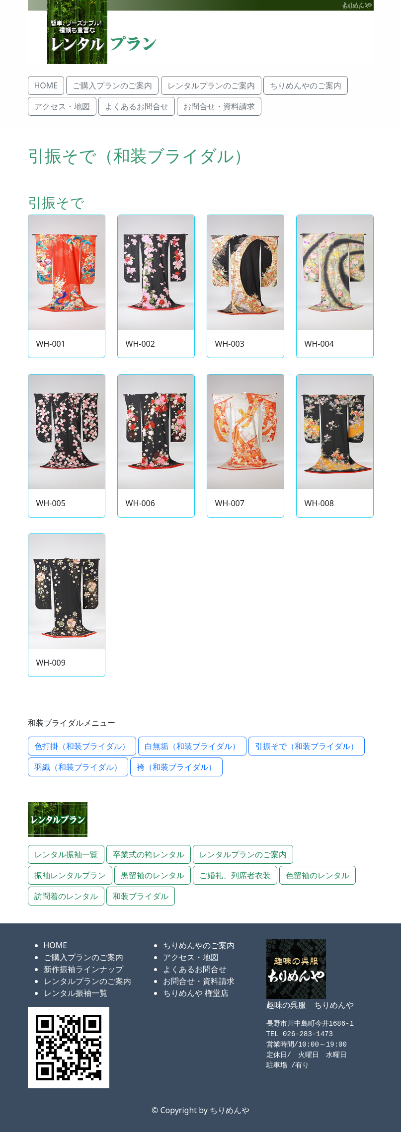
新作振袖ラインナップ (83, 969)
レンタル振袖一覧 (75, 992)
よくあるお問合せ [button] (136, 106)
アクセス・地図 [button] (62, 106)
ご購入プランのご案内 (83, 957)
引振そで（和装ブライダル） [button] (306, 746)
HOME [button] (46, 85)
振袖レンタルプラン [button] (70, 875)
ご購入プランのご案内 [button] (112, 85)
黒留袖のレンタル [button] (152, 875)
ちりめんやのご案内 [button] (305, 85)
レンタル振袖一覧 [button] (66, 854)
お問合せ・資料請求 (199, 981)
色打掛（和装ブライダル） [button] (82, 746)
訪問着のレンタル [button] (66, 896)
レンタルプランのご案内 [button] (211, 85)
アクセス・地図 (191, 957)
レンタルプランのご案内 (87, 981)
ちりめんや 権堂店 (196, 992)
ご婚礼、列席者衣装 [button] (235, 875)
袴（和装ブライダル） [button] (176, 766)
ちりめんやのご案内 (199, 945)
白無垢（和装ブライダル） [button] (192, 746)
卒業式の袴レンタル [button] (148, 854)
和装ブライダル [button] (140, 896)
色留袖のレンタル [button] (317, 875)
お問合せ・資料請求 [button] (219, 106)
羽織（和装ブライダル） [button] (78, 766)
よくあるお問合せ (195, 969)
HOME (56, 945)
